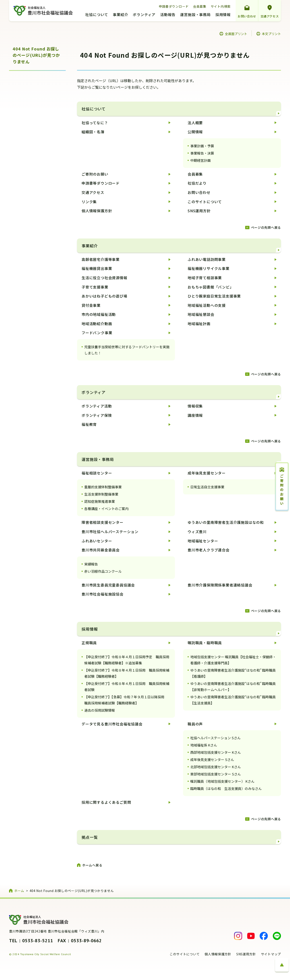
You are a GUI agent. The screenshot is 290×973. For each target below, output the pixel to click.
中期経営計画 (200, 160)
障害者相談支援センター (102, 522)
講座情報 (195, 415)
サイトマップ (271, 954)
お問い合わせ (247, 16)
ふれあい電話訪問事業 (207, 259)
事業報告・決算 (202, 153)
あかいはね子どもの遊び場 (104, 296)
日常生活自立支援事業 (207, 486)
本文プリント (271, 33)
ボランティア (144, 15)
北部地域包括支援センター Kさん (215, 766)
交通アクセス (270, 16)
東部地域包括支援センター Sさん (215, 774)
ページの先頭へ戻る (266, 227)
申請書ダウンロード (174, 6)
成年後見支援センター (207, 473)
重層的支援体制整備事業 (103, 486)
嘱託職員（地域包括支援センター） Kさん (222, 781)
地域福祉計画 (199, 323)
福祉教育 (89, 424)
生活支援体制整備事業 (101, 494)
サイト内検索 (221, 6)
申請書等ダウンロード (101, 183)
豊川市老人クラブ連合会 (209, 550)
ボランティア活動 (97, 406)
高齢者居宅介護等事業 (101, 259)
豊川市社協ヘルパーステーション (110, 531)
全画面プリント (236, 33)
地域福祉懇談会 (201, 314)
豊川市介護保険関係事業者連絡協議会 (220, 585)
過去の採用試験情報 (99, 710)
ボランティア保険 (97, 415)
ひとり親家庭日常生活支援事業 (214, 296)
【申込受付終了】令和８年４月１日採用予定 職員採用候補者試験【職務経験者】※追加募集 (126, 659)
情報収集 (195, 406)
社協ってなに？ (95, 122)
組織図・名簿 (93, 131)
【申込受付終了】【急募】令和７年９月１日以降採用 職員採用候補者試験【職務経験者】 (126, 699)
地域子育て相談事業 (205, 277)
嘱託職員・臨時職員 (205, 642)
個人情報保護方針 (97, 210)
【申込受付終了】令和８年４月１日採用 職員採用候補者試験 (126, 686)
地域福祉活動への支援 (207, 305)
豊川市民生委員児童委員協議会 (108, 585)
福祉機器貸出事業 (97, 268)
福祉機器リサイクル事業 (209, 268)
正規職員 (89, 642)
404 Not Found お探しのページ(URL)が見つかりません (36, 55)
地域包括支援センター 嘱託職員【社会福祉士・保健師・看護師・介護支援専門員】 (233, 659)
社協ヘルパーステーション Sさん (215, 737)
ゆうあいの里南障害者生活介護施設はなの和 (226, 522)
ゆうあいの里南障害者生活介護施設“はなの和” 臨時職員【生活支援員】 (233, 699)
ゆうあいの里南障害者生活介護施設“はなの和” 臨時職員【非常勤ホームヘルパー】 (233, 686)
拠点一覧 (90, 837)
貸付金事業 (91, 305)
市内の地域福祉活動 (99, 314)
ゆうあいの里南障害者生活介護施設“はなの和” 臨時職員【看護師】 (233, 673)
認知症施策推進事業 (99, 501)
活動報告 (167, 15)
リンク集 (89, 201)
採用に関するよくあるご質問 (106, 802)
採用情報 (223, 15)
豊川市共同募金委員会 (101, 550)
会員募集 (199, 6)
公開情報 (195, 131)
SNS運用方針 (199, 210)
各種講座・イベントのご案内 (106, 508)
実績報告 (91, 564)
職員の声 (195, 724)
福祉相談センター (97, 473)
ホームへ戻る (92, 865)
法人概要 (195, 122)
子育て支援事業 (95, 287)
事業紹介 (120, 15)
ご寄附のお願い (95, 174)
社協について (96, 15)
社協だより (197, 183)
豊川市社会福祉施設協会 (102, 594)
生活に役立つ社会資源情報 (104, 277)
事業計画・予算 (202, 145)
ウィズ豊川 (197, 531)
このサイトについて (205, 201)
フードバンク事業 (97, 332)
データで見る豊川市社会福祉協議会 (112, 724)
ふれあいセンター (97, 541)
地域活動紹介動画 (97, 323)
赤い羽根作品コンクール (103, 571)
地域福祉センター (203, 541)
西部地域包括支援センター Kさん (215, 752)
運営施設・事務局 (195, 15)
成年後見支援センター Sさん (212, 759)
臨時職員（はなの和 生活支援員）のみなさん (226, 788)
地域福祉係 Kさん (203, 745)
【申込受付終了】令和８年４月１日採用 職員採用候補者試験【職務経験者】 (126, 673)
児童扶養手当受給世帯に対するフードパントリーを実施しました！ (126, 349)
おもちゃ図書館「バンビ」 (211, 287)
